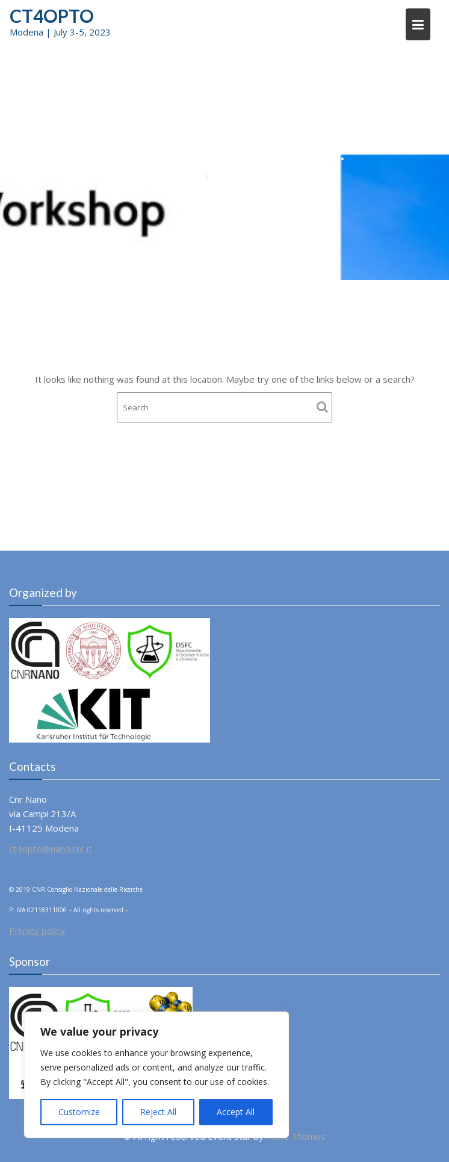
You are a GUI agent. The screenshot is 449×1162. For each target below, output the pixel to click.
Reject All (158, 1111)
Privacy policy (37, 930)
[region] (156, 1075)
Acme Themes (296, 1136)
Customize (79, 1111)
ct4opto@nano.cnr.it (50, 848)
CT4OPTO (52, 15)
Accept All (236, 1111)
